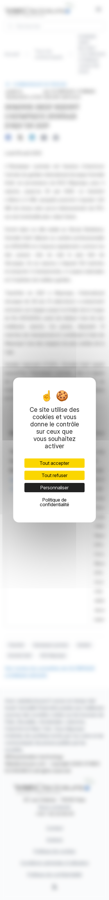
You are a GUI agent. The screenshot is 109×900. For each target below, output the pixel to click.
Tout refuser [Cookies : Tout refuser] (54, 475)
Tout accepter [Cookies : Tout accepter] (54, 463)
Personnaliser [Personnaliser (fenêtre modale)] (54, 487)
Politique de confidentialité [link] (54, 502)
